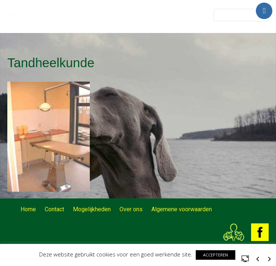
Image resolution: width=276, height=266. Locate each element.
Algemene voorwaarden (181, 209)
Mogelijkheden (92, 209)
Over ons (131, 209)
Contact (54, 209)
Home (28, 209)
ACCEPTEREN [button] (215, 255)
